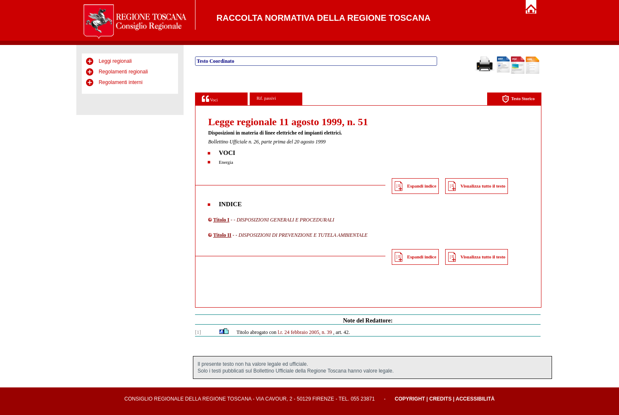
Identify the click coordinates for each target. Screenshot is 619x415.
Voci (209, 98)
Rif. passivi (266, 98)
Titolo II (222, 235)
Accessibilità (475, 399)
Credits (440, 399)
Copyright (410, 399)
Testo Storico (518, 99)
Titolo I (221, 220)
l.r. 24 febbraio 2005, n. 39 (305, 332)
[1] (198, 332)
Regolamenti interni (120, 82)
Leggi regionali (115, 61)
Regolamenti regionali (123, 72)
